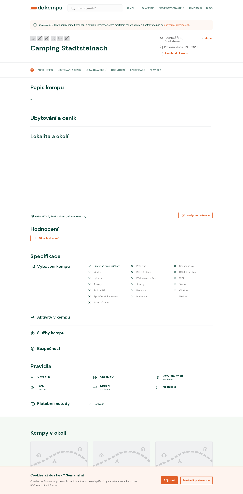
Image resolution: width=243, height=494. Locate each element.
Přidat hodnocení (45, 238)
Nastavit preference (196, 480)
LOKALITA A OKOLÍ (96, 70)
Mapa (207, 38)
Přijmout (169, 480)
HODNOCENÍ (118, 70)
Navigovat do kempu (195, 215)
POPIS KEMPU (45, 70)
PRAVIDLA (155, 70)
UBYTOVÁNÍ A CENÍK (69, 70)
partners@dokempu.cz (176, 24)
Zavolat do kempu (176, 53)
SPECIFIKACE (137, 70)
